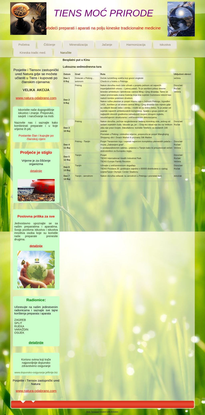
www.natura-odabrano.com (36, 98)
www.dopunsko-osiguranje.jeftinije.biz (36, 372)
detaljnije (36, 170)
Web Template (92, 412)
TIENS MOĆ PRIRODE (103, 13)
